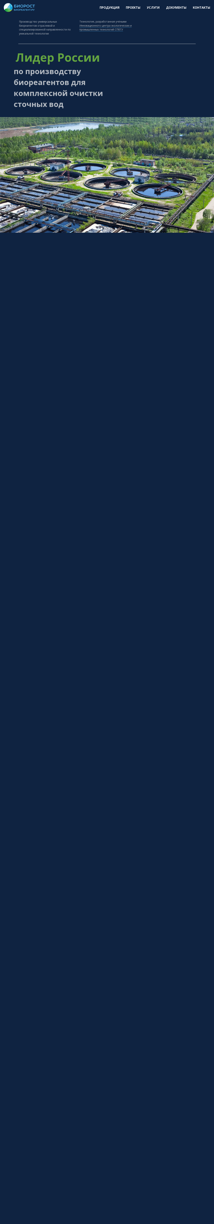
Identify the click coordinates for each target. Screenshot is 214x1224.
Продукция (109, 7)
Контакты (201, 7)
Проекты (133, 7)
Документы (176, 7)
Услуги (153, 7)
